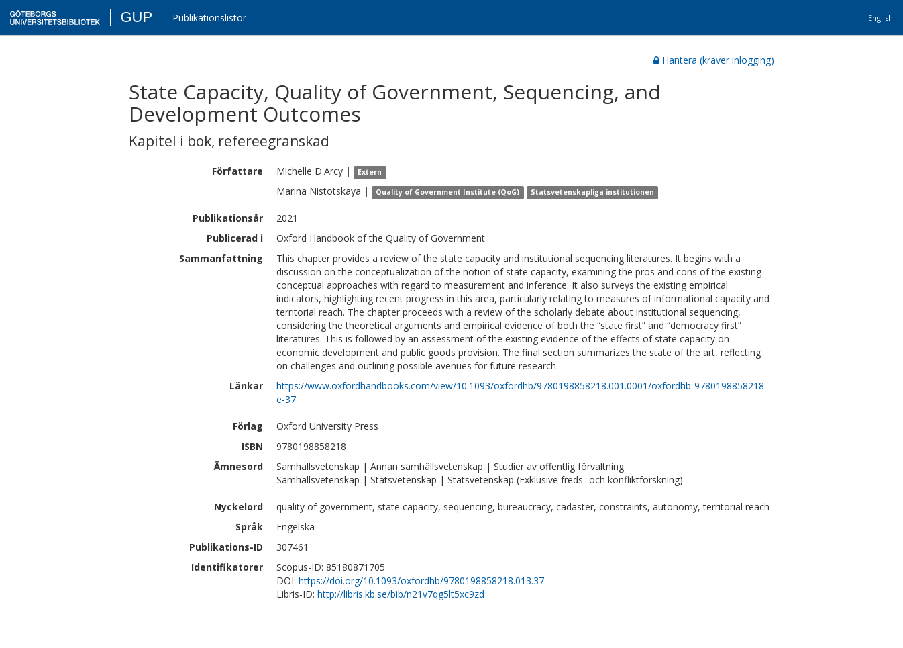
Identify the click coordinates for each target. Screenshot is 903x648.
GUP (136, 17)
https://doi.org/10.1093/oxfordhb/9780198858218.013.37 (421, 580)
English (880, 18)
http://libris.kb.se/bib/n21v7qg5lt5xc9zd (400, 594)
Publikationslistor (209, 17)
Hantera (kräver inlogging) (713, 60)
